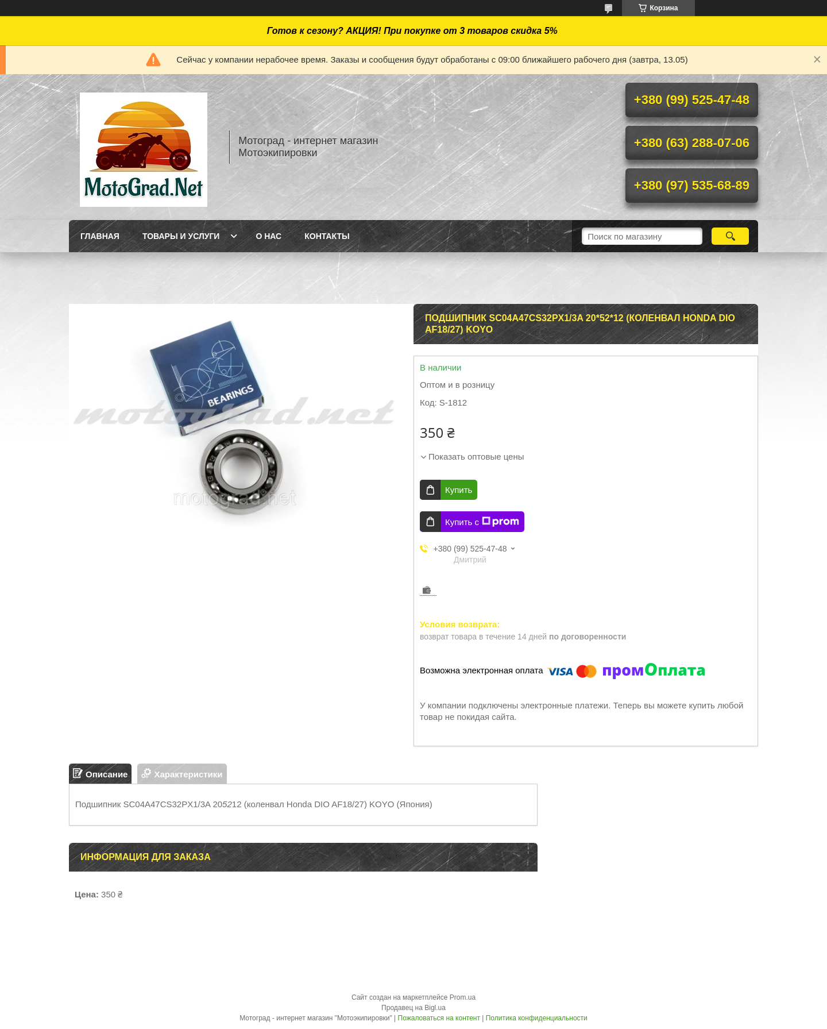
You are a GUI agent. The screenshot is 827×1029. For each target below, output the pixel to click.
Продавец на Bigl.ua (413, 1008)
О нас (268, 236)
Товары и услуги (181, 236)
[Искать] (730, 236)
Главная (99, 236)
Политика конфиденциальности (537, 1018)
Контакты (326, 236)
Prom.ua (463, 997)
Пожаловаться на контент (439, 1018)
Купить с (482, 522)
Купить (458, 490)
